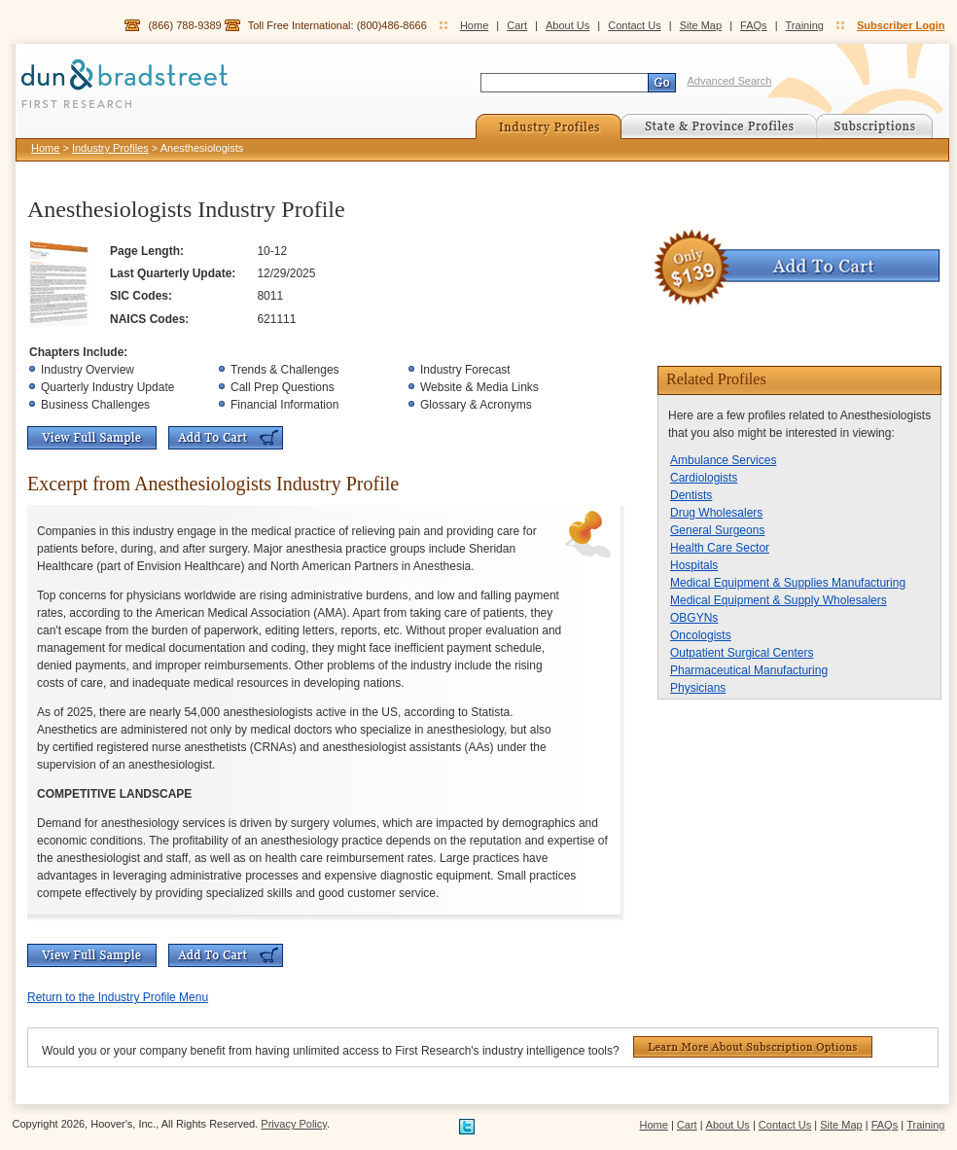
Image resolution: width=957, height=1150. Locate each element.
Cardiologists (703, 478)
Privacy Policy (294, 1124)
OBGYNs (694, 618)
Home (474, 25)
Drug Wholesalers (716, 513)
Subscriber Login (900, 25)
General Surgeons (717, 530)
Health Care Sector (719, 548)
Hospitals (694, 565)
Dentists (691, 495)
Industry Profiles (110, 148)
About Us (567, 25)
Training (805, 25)
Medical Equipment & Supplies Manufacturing (787, 583)
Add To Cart (225, 437)
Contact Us (634, 25)
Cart (517, 25)
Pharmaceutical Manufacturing (749, 670)
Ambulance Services (723, 460)
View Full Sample (92, 437)
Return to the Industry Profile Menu (117, 997)
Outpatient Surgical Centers (741, 653)
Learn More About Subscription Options (752, 1047)
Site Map (701, 25)
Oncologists (700, 635)
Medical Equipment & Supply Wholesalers (778, 600)
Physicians (698, 688)
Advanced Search (730, 81)
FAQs (753, 25)
